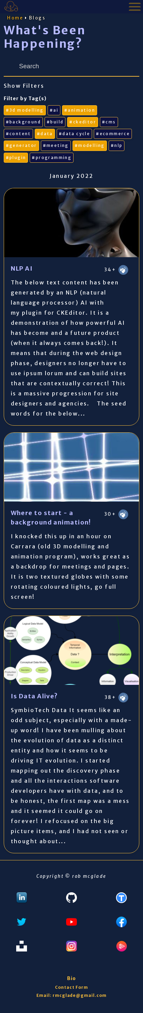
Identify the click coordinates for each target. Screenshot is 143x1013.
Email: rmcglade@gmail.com (71, 995)
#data (45, 133)
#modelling (90, 145)
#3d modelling (25, 110)
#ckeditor (82, 121)
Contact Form (71, 987)
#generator (21, 145)
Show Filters (24, 86)
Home (15, 18)
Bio (71, 978)
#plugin (16, 157)
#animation (79, 110)
